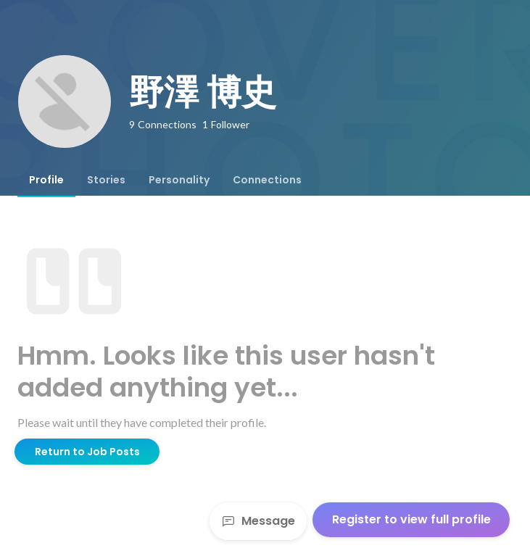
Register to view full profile (411, 519)
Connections (267, 180)
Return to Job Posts (87, 451)
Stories (106, 180)
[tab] (46, 179)
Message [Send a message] (258, 521)
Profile (46, 180)
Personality (179, 180)
